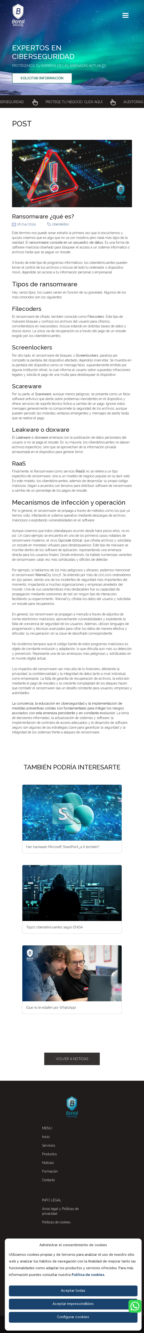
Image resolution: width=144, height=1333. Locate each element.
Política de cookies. (88, 1275)
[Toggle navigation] (125, 15)
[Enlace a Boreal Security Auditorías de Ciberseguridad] (72, 103)
